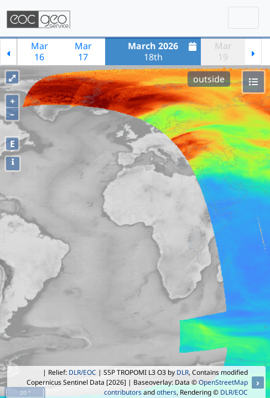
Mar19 (223, 51)
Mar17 (83, 51)
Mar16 (39, 51)
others (166, 392)
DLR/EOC (82, 372)
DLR (182, 372)
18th (163, 51)
